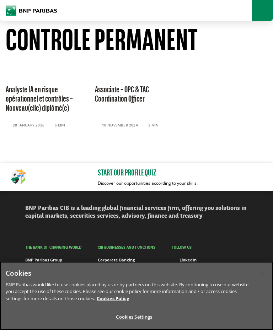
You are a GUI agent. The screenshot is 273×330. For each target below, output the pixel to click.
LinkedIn (184, 260)
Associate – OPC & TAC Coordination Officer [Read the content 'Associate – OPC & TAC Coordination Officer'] (122, 95)
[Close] (261, 273)
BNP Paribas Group (43, 260)
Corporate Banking (116, 260)
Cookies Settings (134, 317)
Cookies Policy (113, 298)
